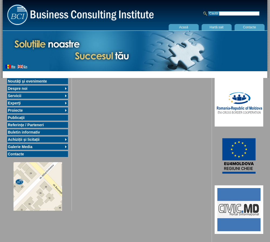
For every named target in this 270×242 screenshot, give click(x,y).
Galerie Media (20, 147)
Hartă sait (216, 27)
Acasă (183, 27)
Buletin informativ (24, 132)
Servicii (14, 96)
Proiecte (15, 110)
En (25, 66)
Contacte (249, 27)
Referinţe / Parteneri (26, 125)
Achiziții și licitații (23, 139)
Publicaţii (16, 117)
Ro (13, 66)
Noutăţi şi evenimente (27, 81)
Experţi (14, 103)
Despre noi (17, 88)
